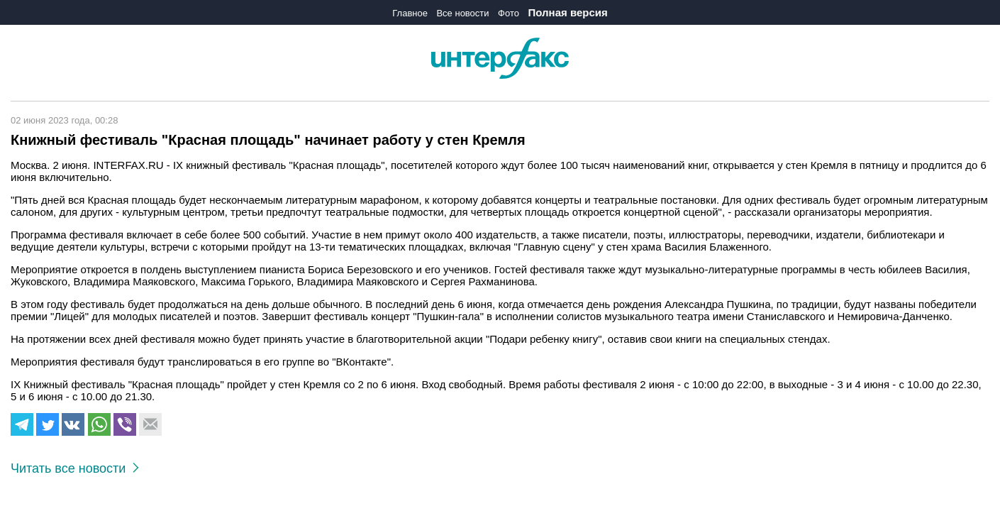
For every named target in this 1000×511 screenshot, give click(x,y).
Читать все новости (75, 468)
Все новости (462, 13)
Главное (410, 13)
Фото (508, 13)
